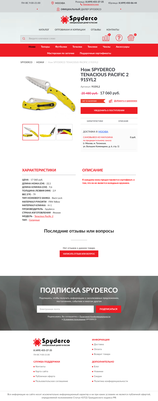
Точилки (77, 47)
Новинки (98, 371)
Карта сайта (41, 371)
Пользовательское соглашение (51, 381)
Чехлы (106, 47)
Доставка (99, 344)
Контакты (112, 30)
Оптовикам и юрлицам (70, 30)
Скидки (98, 376)
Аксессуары (122, 47)
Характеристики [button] (95, 121)
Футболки (61, 47)
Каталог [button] (44, 30)
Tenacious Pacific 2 (43, 216)
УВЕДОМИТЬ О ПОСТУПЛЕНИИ (109, 110)
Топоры (45, 47)
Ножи (32, 47)
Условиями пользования (74, 319)
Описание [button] (123, 121)
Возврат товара (102, 354)
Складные (34, 220)
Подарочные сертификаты (95, 53)
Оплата (98, 349)
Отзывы (96, 30)
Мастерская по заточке (60, 53)
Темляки (92, 47)
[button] (89, 4)
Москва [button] (103, 132)
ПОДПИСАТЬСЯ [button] (108, 309)
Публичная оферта (45, 376)
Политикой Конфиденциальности (94, 317)
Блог (96, 366)
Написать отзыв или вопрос (79, 254)
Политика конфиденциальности (111, 381)
